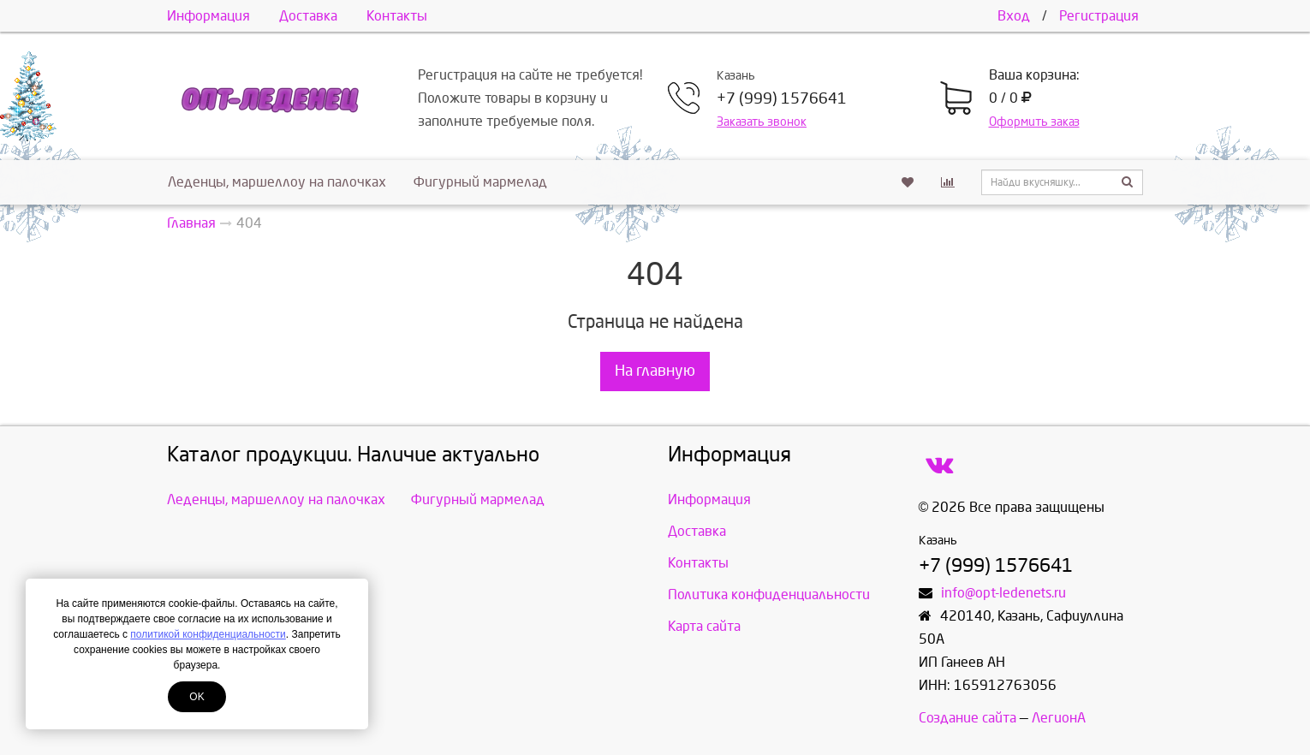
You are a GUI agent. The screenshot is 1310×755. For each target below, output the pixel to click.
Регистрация (1099, 16)
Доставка (308, 16)
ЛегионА (1059, 717)
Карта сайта (704, 626)
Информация (208, 16)
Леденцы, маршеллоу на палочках (277, 182)
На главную (655, 371)
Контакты (396, 16)
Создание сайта (967, 717)
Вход (1013, 16)
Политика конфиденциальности (769, 594)
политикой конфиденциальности (207, 634)
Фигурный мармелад (480, 182)
